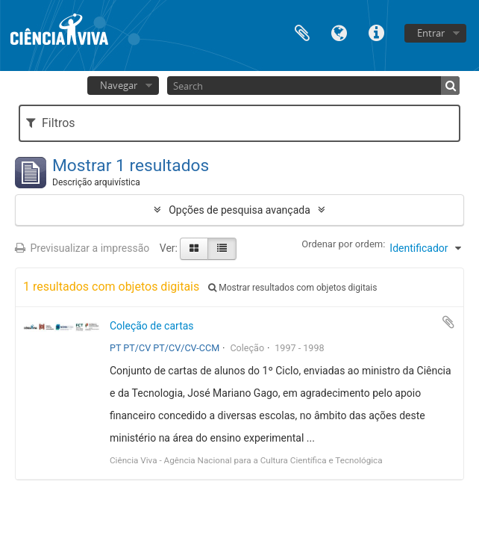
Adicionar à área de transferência (448, 322)
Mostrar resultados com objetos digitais (292, 287)
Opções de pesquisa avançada (239, 210)
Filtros (50, 123)
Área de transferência (302, 32)
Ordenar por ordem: (343, 244)
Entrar (431, 33)
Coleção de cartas (152, 326)
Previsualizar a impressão (82, 248)
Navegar (118, 85)
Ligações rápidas (376, 32)
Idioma (339, 32)
